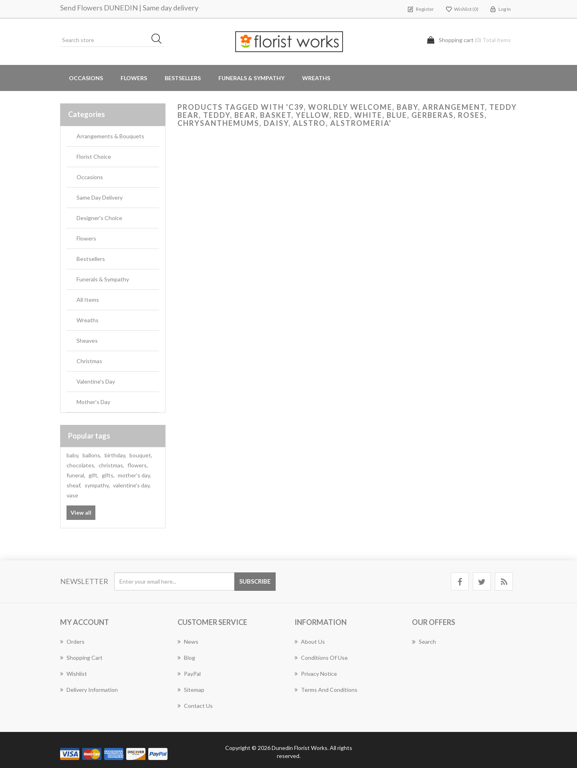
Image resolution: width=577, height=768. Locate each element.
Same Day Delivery (100, 197)
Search (424, 642)
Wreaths (316, 78)
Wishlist (73, 673)
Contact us (195, 705)
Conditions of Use (321, 657)
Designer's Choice (99, 217)
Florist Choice (94, 156)
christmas (111, 465)
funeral (76, 475)
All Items (88, 299)
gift (94, 475)
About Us (310, 641)
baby (73, 455)
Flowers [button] (134, 78)
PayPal (189, 673)
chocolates (81, 465)
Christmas (89, 361)
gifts (108, 475)
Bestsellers (183, 78)
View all (81, 512)
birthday (115, 455)
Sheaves (87, 340)
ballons (92, 455)
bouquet (140, 455)
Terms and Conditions (326, 689)
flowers (137, 465)
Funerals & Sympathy (251, 78)
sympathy (97, 485)
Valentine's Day (96, 381)
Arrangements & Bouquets (110, 136)
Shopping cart (81, 657)
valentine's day (132, 485)
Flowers (86, 238)
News (188, 641)
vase (72, 495)
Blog (186, 657)
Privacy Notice (316, 673)
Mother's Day (93, 401)
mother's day (134, 475)
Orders (72, 641)
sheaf (74, 485)
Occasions (90, 177)
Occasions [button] (86, 78)
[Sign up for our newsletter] (174, 581)
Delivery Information (89, 689)
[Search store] (112, 40)
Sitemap (191, 689)
